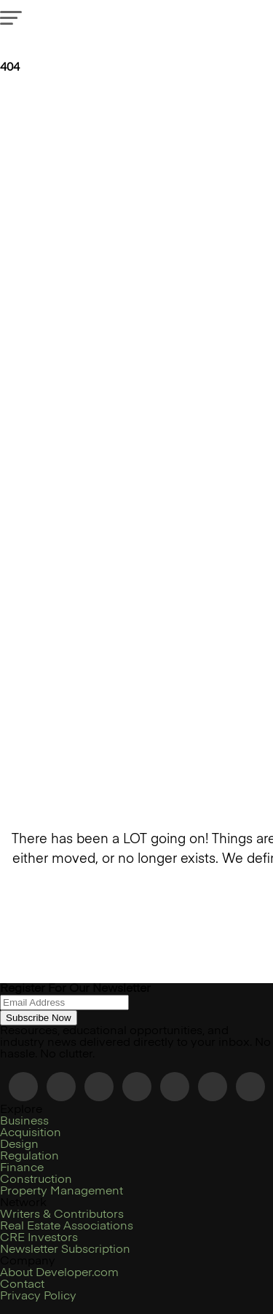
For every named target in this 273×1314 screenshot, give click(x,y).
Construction (36, 1180)
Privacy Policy (38, 1296)
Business (24, 1121)
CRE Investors (39, 1238)
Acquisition (30, 1133)
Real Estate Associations (66, 1226)
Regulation (29, 1156)
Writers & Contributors (62, 1215)
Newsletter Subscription (65, 1250)
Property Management (61, 1191)
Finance (22, 1168)
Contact (22, 1285)
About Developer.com (59, 1273)
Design (19, 1145)
